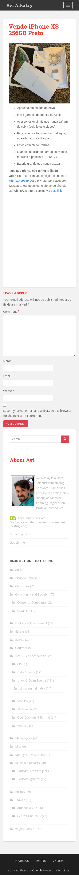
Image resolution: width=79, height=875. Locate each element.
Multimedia (24, 709)
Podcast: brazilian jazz (32, 771)
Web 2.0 (22, 726)
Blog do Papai (24, 578)
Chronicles (22, 586)
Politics (20, 792)
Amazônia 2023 (28, 808)
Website (8, 391)
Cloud (21, 664)
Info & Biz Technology (30, 656)
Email (7, 376)
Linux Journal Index (32, 688)
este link (56, 190)
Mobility (22, 701)
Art (17, 570)
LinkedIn (58, 860)
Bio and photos (20, 534)
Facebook (22, 860)
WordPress (64, 870)
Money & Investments (30, 755)
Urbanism (23, 611)
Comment (11, 312)
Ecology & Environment (31, 623)
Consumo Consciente (32, 602)
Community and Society (31, 594)
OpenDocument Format (33, 717)
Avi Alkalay (19, 5)
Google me (17, 542)
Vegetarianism (25, 829)
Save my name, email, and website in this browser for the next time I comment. (37, 413)
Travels (20, 800)
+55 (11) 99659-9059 (22, 180)
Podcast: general (28, 779)
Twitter (41, 860)
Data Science (26, 672)
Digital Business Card (28, 518)
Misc (18, 746)
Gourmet (21, 648)
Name (7, 361)
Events (19, 640)
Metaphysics (23, 738)
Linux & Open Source (31, 680)
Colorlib (37, 870)
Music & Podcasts (27, 763)
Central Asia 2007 (29, 816)
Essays (19, 631)
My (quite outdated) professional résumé (38, 522)
